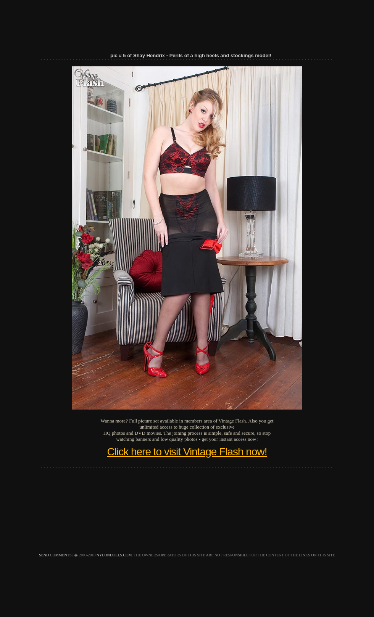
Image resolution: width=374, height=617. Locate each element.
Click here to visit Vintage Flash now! (187, 452)
